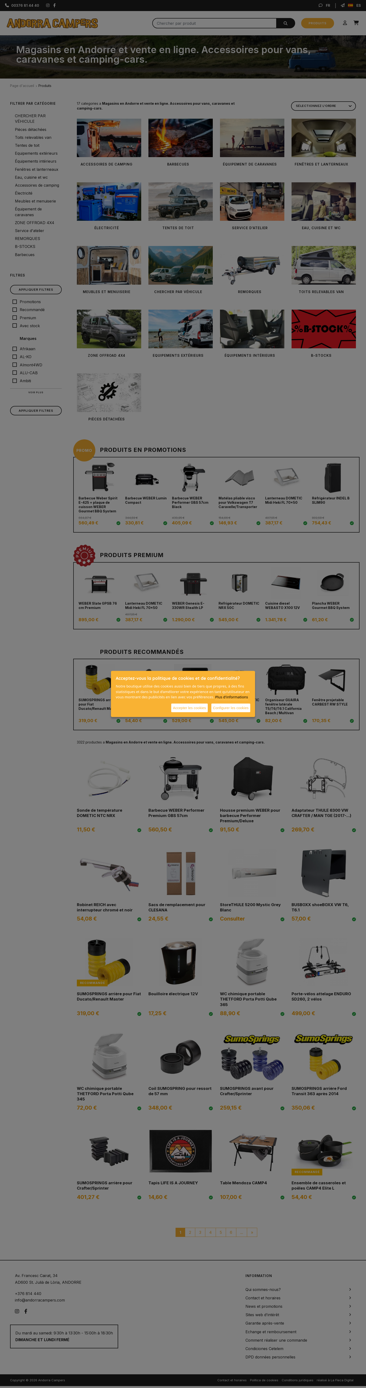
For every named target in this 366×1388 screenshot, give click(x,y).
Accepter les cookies (189, 708)
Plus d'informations (231, 696)
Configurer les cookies (231, 708)
